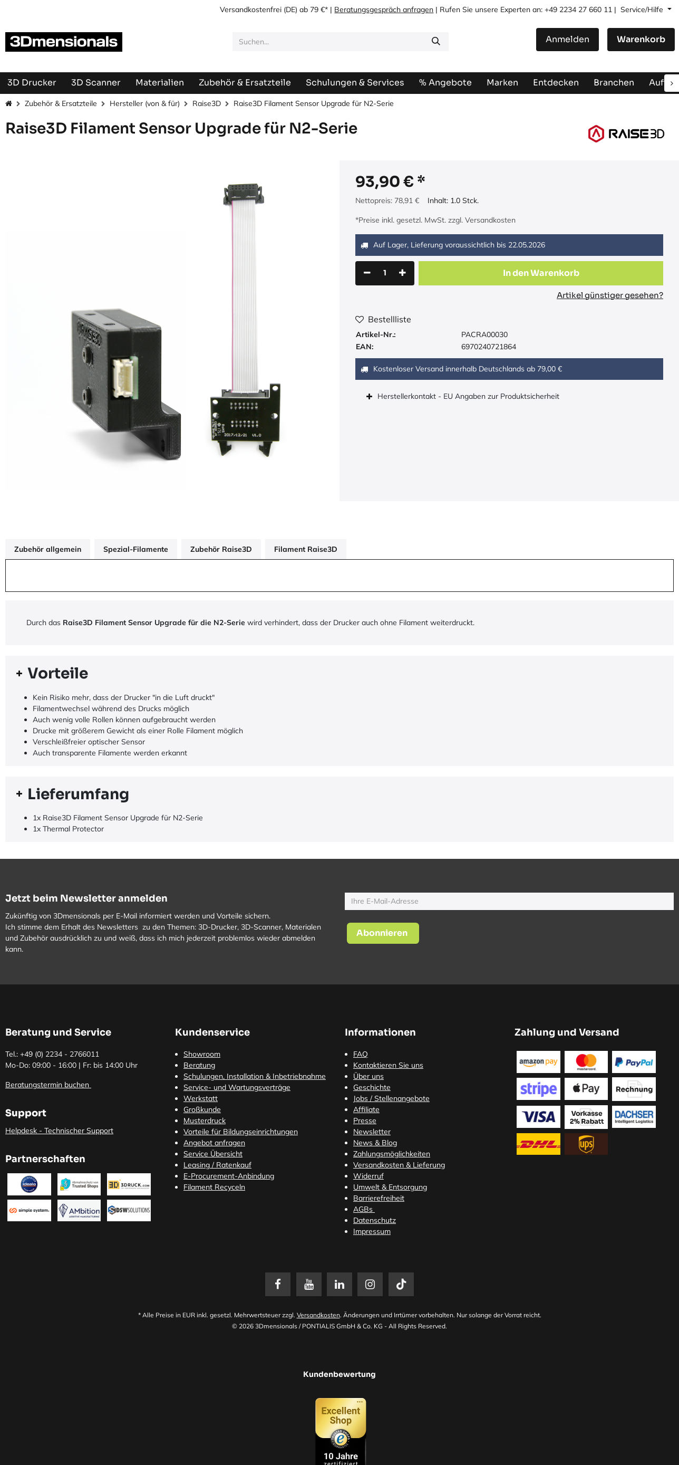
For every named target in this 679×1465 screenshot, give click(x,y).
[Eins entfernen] (367, 273)
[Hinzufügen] (402, 273)
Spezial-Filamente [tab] (135, 549)
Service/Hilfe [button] (642, 9)
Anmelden (567, 39)
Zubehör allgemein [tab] (47, 549)
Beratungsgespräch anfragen (383, 9)
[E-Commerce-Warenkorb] (641, 39)
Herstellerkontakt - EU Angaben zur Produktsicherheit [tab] (469, 396)
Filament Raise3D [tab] (305, 549)
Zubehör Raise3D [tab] (221, 549)
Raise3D (206, 103)
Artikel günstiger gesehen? (610, 295)
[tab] (339, 674)
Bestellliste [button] (383, 319)
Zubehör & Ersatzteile (61, 103)
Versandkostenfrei (251, 9)
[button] (541, 273)
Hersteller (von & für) (145, 103)
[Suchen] (436, 41)
